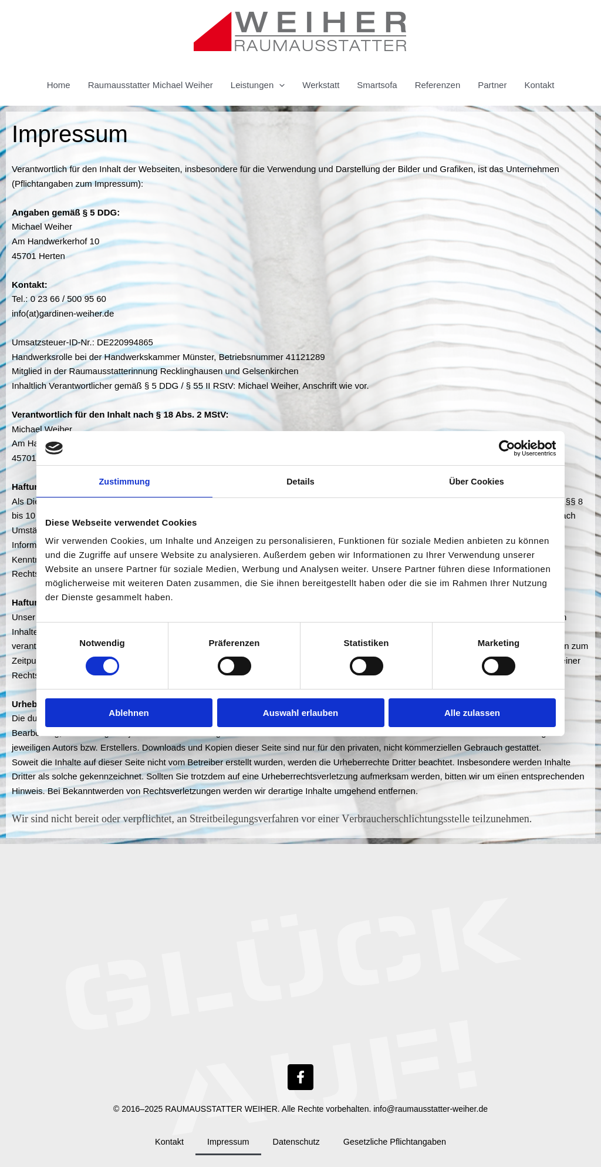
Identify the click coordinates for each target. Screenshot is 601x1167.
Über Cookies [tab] (476, 481)
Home (58, 85)
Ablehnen (128, 713)
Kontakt (539, 85)
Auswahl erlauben (300, 713)
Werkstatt (320, 85)
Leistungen (258, 85)
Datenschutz (295, 1141)
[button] (279, 85)
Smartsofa (377, 85)
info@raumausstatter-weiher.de (430, 1109)
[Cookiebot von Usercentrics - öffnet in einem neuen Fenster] (504, 447)
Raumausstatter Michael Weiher (150, 85)
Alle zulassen (472, 713)
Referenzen (438, 85)
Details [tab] (300, 481)
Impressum (226, 1141)
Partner (492, 85)
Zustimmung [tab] (124, 481)
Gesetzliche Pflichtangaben (396, 1141)
